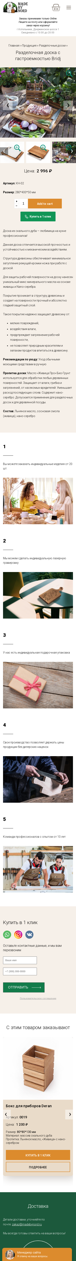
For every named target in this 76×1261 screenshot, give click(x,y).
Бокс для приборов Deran (29, 1106)
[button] (26, 134)
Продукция (29, 45)
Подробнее (38, 1167)
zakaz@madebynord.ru (27, 1224)
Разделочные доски (52, 45)
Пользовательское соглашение (38, 998)
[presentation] (8, 105)
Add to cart (45, 203)
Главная (14, 45)
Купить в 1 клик (38, 1155)
